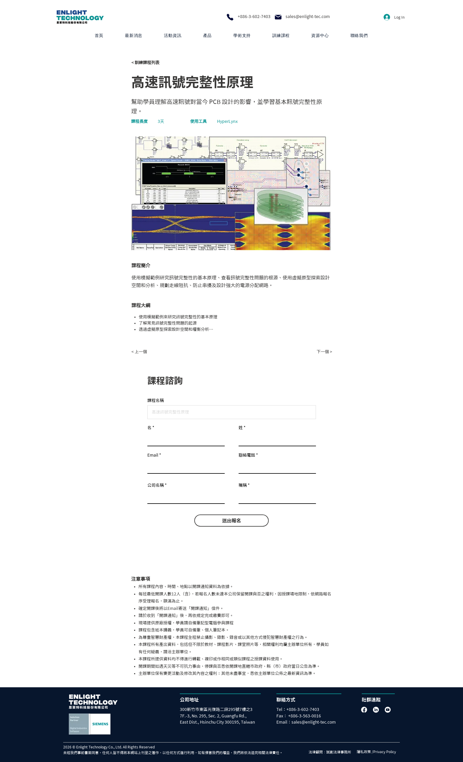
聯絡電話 (247, 455)
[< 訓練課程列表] (150, 63)
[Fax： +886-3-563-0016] (301, 716)
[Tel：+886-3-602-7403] (299, 709)
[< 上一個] (150, 352)
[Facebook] (364, 710)
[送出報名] (231, 520)
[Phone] (230, 17)
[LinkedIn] (376, 710)
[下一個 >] (317, 352)
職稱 (243, 485)
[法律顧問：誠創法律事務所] (331, 752)
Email (152, 455)
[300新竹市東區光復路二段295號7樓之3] (220, 709)
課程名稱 (155, 400)
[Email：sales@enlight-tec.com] (311, 722)
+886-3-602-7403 (254, 16)
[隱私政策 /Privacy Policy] (378, 752)
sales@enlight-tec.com (308, 16)
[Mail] (278, 17)
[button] (207, 36)
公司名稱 (155, 485)
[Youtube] (388, 710)
